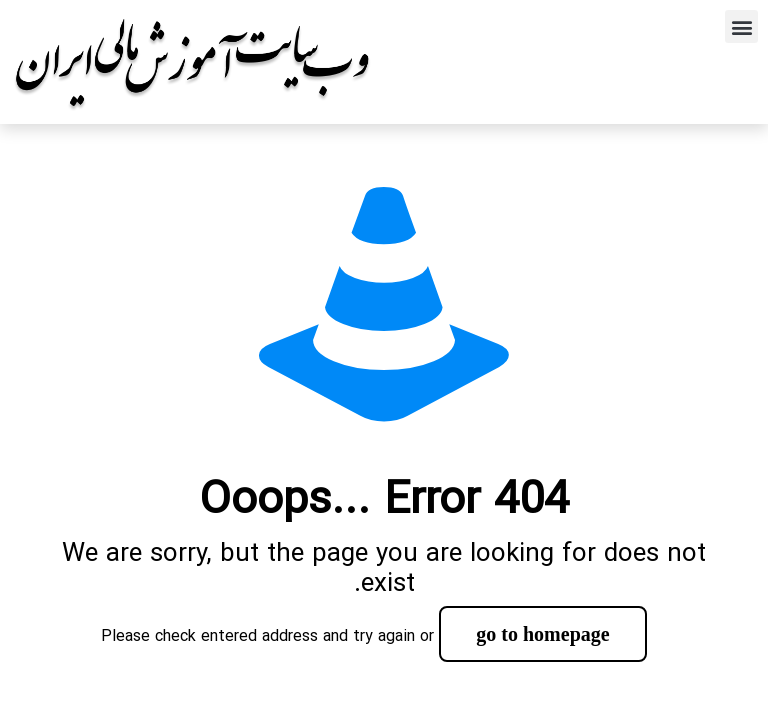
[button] (741, 26)
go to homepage (542, 634)
